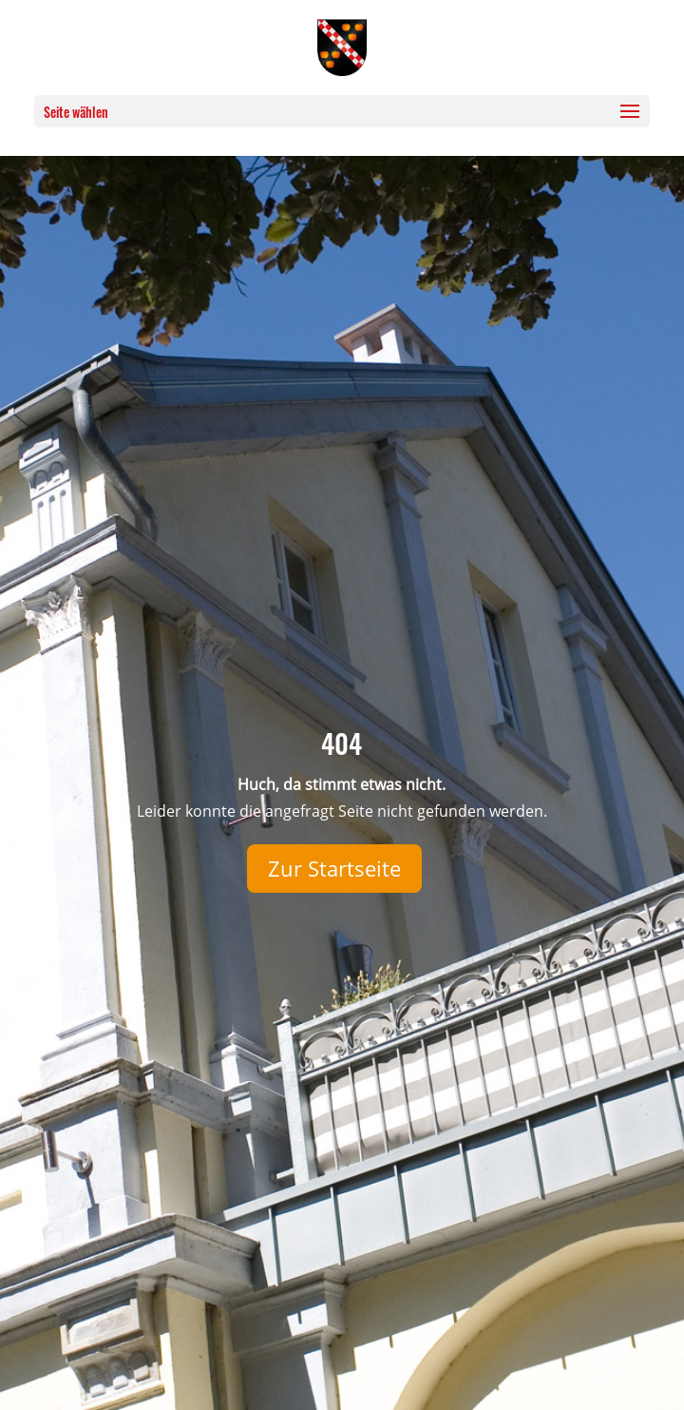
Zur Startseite (334, 868)
